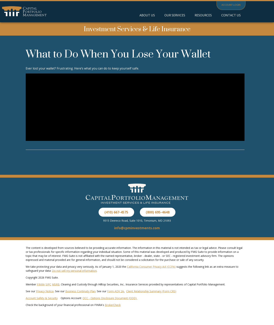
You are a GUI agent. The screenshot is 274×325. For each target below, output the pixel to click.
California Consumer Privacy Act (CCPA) (151, 266)
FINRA (41, 284)
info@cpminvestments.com (137, 228)
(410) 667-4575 (116, 212)
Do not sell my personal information (74, 270)
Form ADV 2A (115, 291)
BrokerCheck (113, 305)
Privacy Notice (45, 291)
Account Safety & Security (42, 298)
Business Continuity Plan (80, 291)
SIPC (48, 284)
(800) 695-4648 (158, 212)
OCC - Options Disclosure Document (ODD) (110, 298)
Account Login (231, 4)
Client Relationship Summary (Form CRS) (151, 291)
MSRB (56, 284)
